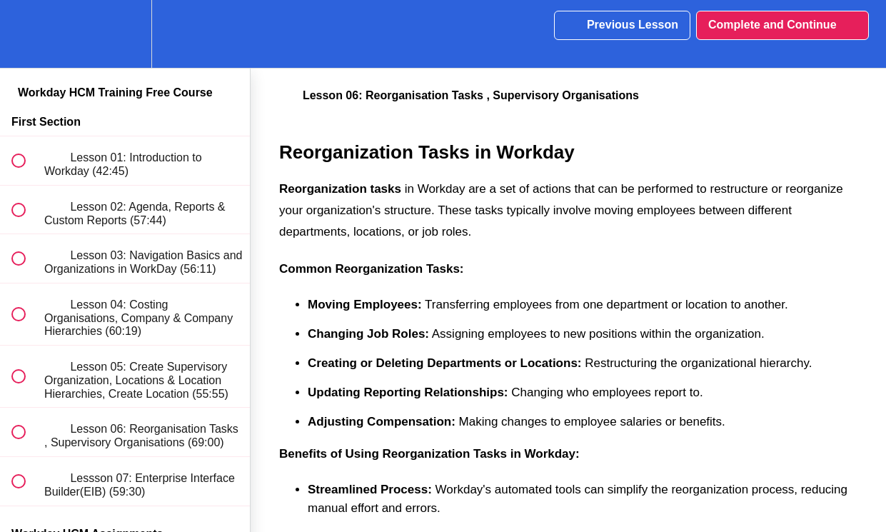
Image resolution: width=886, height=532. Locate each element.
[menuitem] (125, 34)
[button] (26, 34)
